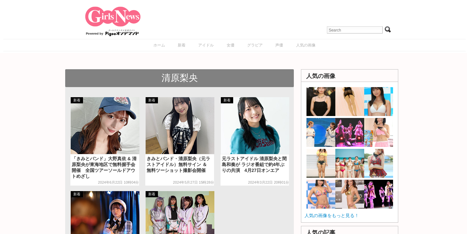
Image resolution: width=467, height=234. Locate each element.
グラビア (255, 45)
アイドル (206, 45)
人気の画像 (306, 45)
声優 (279, 45)
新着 (182, 45)
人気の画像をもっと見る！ (332, 215)
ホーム (159, 45)
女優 (230, 45)
